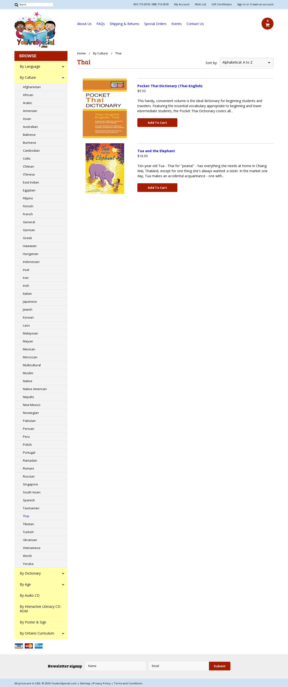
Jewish (27, 309)
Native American (35, 389)
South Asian (31, 492)
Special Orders (155, 23)
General (29, 222)
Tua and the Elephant (156, 151)
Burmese (29, 142)
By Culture (28, 77)
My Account (181, 4)
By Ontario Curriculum (37, 633)
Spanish (29, 500)
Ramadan (30, 460)
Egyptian (29, 190)
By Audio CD (30, 595)
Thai (26, 516)
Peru (26, 436)
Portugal (29, 452)
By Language (30, 66)
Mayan (28, 341)
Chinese (29, 174)
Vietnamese (31, 548)
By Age (25, 584)
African (28, 95)
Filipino (28, 198)
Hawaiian (30, 246)
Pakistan (29, 421)
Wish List (200, 4)
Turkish (28, 532)
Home (81, 53)
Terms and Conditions (128, 683)
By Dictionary (30, 573)
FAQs (100, 23)
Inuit (26, 270)
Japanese (30, 301)
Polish (27, 444)
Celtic (27, 158)
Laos (26, 325)
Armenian (30, 111)
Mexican (29, 349)
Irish (26, 285)
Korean (28, 317)
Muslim (28, 373)
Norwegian (31, 413)
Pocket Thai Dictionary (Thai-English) (169, 86)
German (29, 230)
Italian (27, 293)
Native (27, 381)
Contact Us (195, 23)
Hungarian (30, 254)
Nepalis (28, 397)
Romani (28, 468)
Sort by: (211, 62)
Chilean (28, 166)
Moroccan (30, 357)
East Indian (31, 182)
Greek (27, 238)
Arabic (27, 103)
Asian (27, 119)
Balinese (29, 134)
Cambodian (31, 150)
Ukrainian (30, 540)
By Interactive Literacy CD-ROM (40, 608)
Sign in (241, 4)
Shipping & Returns (124, 23)
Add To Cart (157, 122)
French (28, 214)
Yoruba (28, 564)
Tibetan (28, 524)
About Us (84, 23)
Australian (30, 126)
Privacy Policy (102, 683)
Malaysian (30, 333)
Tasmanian (31, 508)
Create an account (262, 4)
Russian (29, 476)
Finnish (28, 206)
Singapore (30, 484)
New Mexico (31, 405)
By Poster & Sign (33, 622)
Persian (28, 428)
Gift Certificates (222, 4)
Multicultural (32, 365)
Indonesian (31, 262)
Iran (26, 277)
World (27, 556)
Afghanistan (32, 87)
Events (176, 23)
